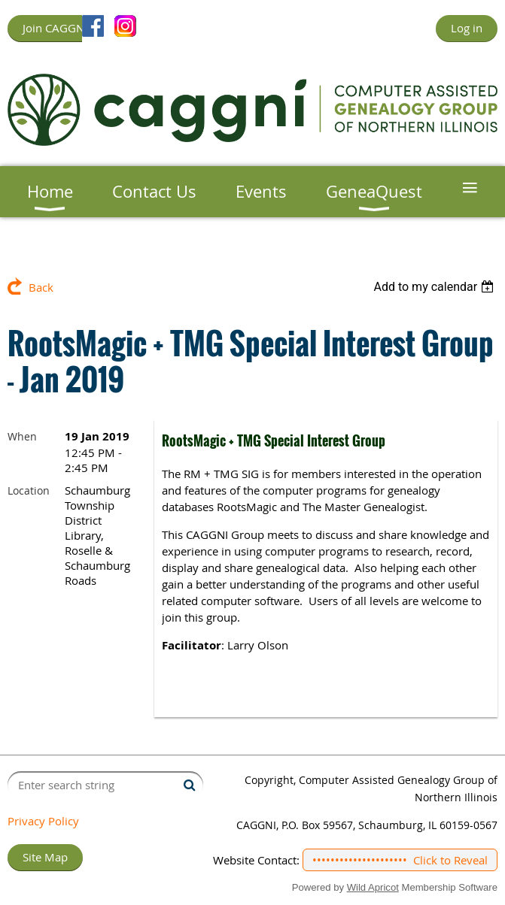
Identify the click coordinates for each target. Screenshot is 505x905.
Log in (466, 27)
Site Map (45, 856)
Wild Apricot (373, 887)
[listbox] (435, 286)
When (22, 436)
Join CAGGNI (55, 27)
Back (41, 287)
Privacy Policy (43, 820)
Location (29, 490)
